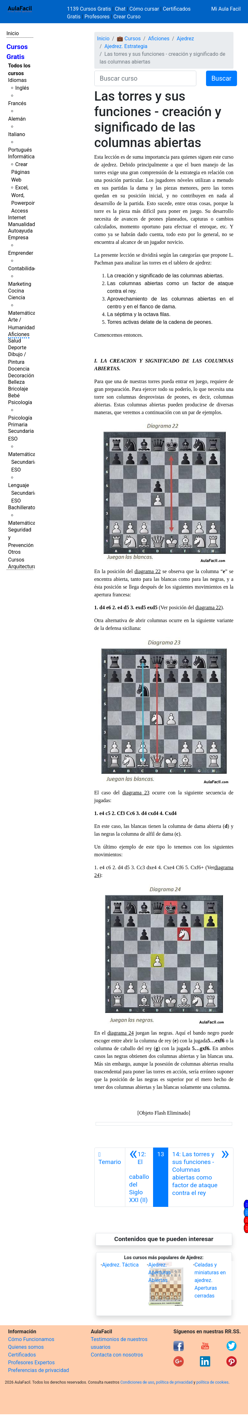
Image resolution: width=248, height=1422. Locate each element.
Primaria (17, 425)
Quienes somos (26, 1347)
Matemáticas (23, 313)
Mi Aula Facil (226, 9)
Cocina (16, 291)
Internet (17, 217)
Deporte (17, 347)
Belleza (16, 382)
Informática (21, 157)
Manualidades (24, 224)
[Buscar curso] (145, 78)
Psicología (20, 402)
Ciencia (16, 297)
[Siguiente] (200, 1177)
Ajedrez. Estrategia (125, 46)
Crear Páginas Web (20, 172)
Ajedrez (185, 38)
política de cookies (212, 1382)
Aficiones (18, 334)
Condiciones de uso (137, 1382)
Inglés (22, 88)
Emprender (20, 253)
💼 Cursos (129, 38)
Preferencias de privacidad (38, 1370)
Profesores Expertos (31, 1362)
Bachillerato (21, 507)
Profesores (96, 17)
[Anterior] (139, 1177)
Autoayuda (20, 231)
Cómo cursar (144, 9)
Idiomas (17, 80)
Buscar (222, 78)
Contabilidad (22, 268)
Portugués (20, 150)
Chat (120, 9)
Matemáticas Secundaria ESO (23, 462)
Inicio (12, 33)
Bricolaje (18, 389)
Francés (17, 103)
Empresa (18, 237)
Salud (14, 341)
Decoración (21, 376)
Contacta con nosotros (117, 1355)
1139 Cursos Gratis (89, 9)
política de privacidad (174, 1382)
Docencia (18, 369)
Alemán (17, 119)
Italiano (16, 134)
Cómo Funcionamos (31, 1339)
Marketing (19, 284)
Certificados (22, 1355)
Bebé (14, 396)
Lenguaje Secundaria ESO (22, 493)
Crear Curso (126, 17)
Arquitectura (22, 566)
